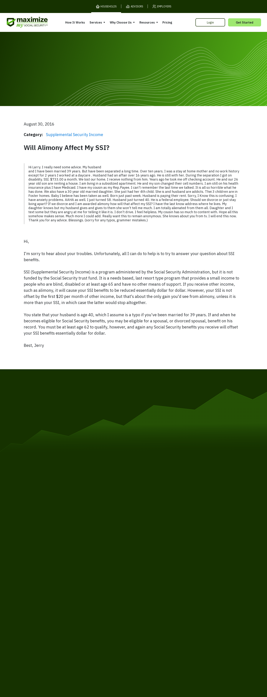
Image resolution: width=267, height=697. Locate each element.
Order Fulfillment (152, 612)
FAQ (189, 599)
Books (190, 570)
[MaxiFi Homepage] (19, 22)
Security (105, 612)
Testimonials (145, 584)
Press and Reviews (150, 591)
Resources (147, 22)
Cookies (88, 612)
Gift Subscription (48, 592)
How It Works (75, 22)
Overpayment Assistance (105, 588)
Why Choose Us (121, 22)
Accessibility (125, 612)
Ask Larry (193, 585)
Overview (93, 567)
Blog (189, 592)
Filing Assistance (98, 581)
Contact (209, 612)
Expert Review (97, 574)
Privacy (72, 612)
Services (96, 22)
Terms (57, 612)
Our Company (46, 585)
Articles (192, 578)
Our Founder (145, 577)
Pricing (167, 22)
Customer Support (184, 612)
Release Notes (47, 578)
